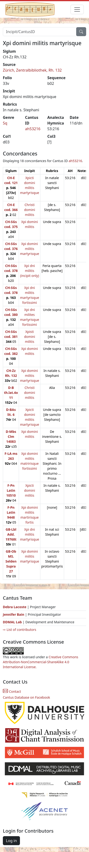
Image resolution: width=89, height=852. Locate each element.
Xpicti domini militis (29, 490)
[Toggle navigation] (77, 9)
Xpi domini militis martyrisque (29, 248)
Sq (5, 123)
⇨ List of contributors (19, 629)
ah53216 (33, 128)
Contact (12, 691)
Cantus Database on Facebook (26, 697)
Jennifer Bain (14, 614)
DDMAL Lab (12, 622)
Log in (11, 840)
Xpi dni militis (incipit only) (29, 270)
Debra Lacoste (14, 607)
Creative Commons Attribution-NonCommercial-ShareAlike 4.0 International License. (40, 662)
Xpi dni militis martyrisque (29, 534)
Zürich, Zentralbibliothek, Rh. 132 (32, 70)
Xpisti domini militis (29, 336)
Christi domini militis (29, 209)
